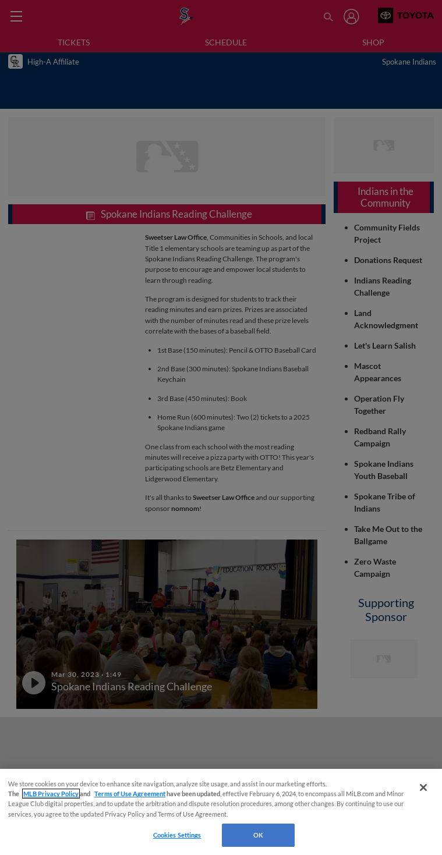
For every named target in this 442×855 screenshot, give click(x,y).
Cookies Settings (177, 835)
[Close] (423, 787)
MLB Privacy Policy (51, 793)
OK (258, 835)
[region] (221, 812)
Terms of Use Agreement (129, 793)
